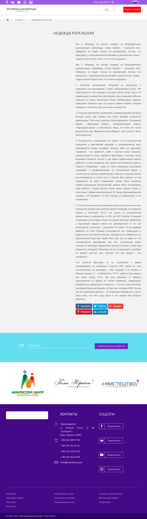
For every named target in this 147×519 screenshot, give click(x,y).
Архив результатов (65, 502)
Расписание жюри (108, 497)
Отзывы (19, 19)
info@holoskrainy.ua (71, 462)
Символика (105, 502)
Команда (11, 493)
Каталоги (11, 506)
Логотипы (11, 502)
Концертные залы (64, 493)
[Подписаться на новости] (111, 346)
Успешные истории (65, 497)
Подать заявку (132, 9)
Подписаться (110, 426)
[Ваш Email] (59, 345)
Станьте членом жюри (111, 493)
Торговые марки (14, 497)
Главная (8, 20)
